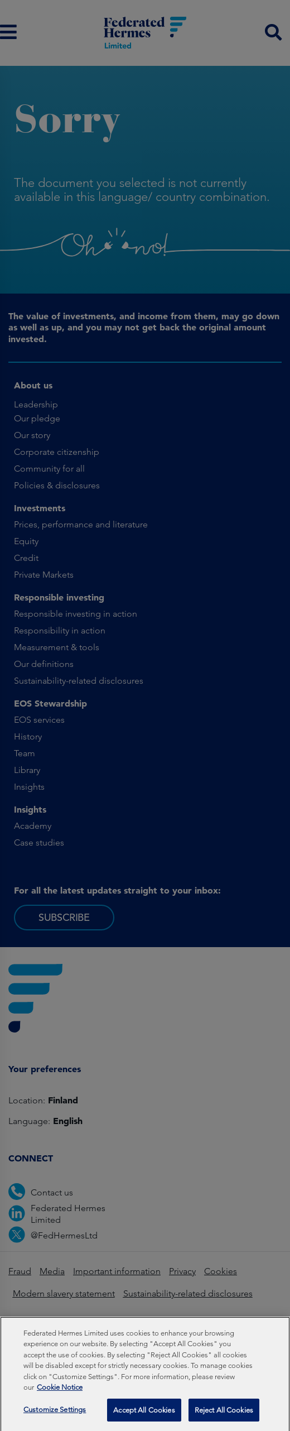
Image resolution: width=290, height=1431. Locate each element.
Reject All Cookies (224, 1417)
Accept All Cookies (144, 1417)
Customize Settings (54, 1416)
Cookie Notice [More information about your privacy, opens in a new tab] (60, 1394)
